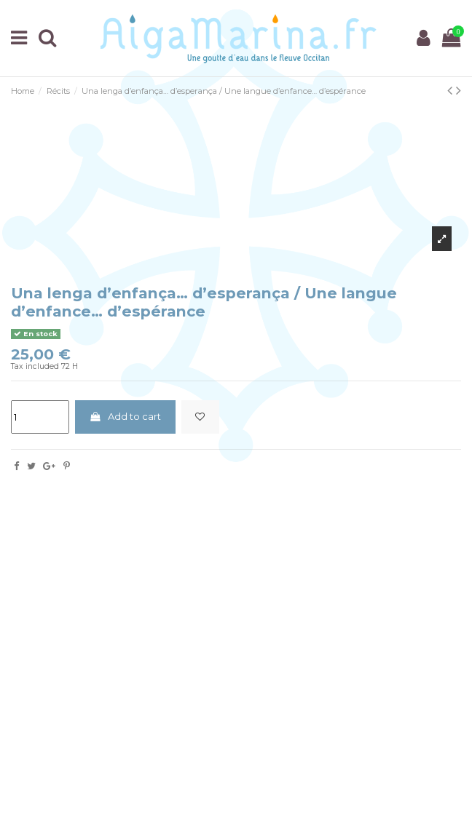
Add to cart (125, 416)
